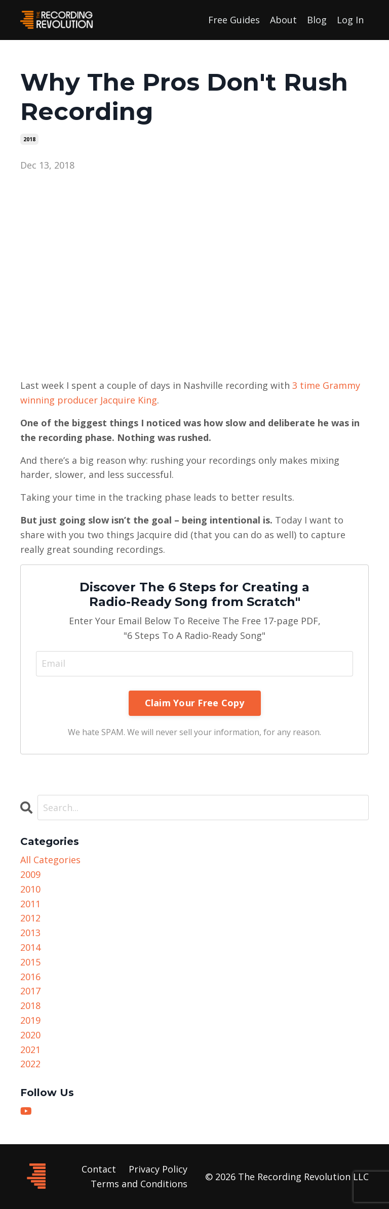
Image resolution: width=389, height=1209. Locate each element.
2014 (30, 947)
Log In (350, 20)
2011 (30, 904)
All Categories (50, 860)
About (283, 20)
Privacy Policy (158, 1169)
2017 (30, 991)
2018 (29, 139)
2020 (30, 1035)
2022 (30, 1064)
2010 (30, 889)
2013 (30, 932)
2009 (30, 874)
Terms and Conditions (139, 1184)
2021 (30, 1049)
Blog (317, 20)
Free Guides (234, 20)
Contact (99, 1169)
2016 (30, 977)
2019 (30, 1020)
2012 (30, 918)
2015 (30, 962)
